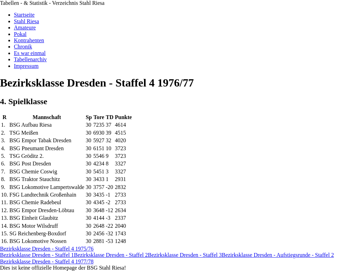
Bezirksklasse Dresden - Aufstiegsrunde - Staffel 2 (278, 255)
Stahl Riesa (26, 21)
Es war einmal (30, 53)
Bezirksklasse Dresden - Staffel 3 (185, 255)
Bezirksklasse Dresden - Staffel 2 (111, 255)
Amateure (25, 27)
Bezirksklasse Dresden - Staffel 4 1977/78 (46, 261)
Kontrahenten (29, 40)
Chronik (23, 46)
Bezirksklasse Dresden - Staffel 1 (37, 255)
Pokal (20, 34)
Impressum (26, 66)
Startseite (24, 15)
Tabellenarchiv (30, 59)
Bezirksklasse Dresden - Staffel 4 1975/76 (46, 249)
